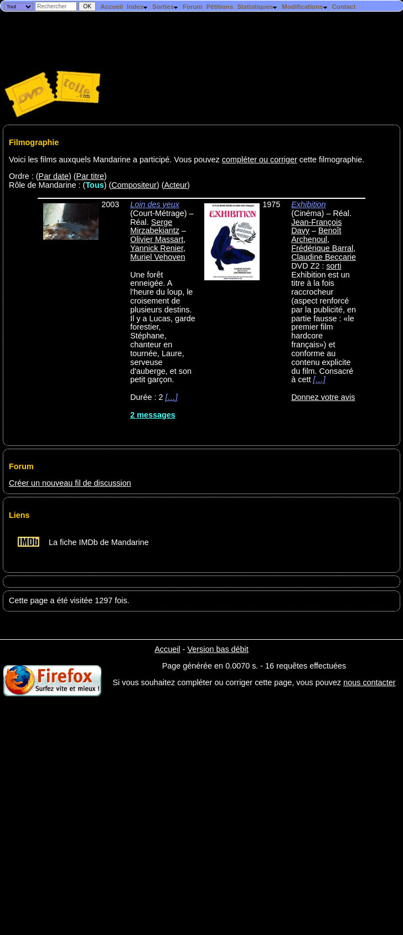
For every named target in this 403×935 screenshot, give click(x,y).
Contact (343, 6)
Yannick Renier (156, 248)
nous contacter (369, 682)
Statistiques (257, 6)
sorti (333, 265)
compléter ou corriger (259, 159)
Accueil (111, 6)
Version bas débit (217, 649)
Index (137, 6)
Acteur (175, 185)
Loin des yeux (154, 204)
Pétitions (220, 6)
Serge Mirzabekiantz (154, 226)
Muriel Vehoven (157, 257)
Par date (54, 176)
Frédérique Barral (322, 248)
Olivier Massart (156, 239)
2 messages (152, 414)
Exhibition (308, 204)
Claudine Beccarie (323, 257)
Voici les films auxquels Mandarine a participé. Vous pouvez (115, 159)
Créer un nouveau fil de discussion (70, 483)
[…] (171, 397)
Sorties (165, 6)
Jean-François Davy (316, 226)
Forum (193, 6)
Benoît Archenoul (316, 235)
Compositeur (134, 185)
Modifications (305, 6)
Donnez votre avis (323, 397)
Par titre (90, 176)
